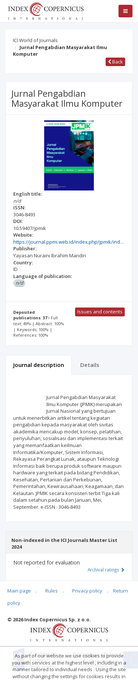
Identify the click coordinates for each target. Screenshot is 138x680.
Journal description (38, 364)
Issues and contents (100, 311)
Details (89, 364)
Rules (51, 590)
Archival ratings (106, 570)
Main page (19, 590)
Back (115, 61)
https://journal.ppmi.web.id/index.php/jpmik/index (69, 241)
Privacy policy (87, 590)
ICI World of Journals (35, 40)
